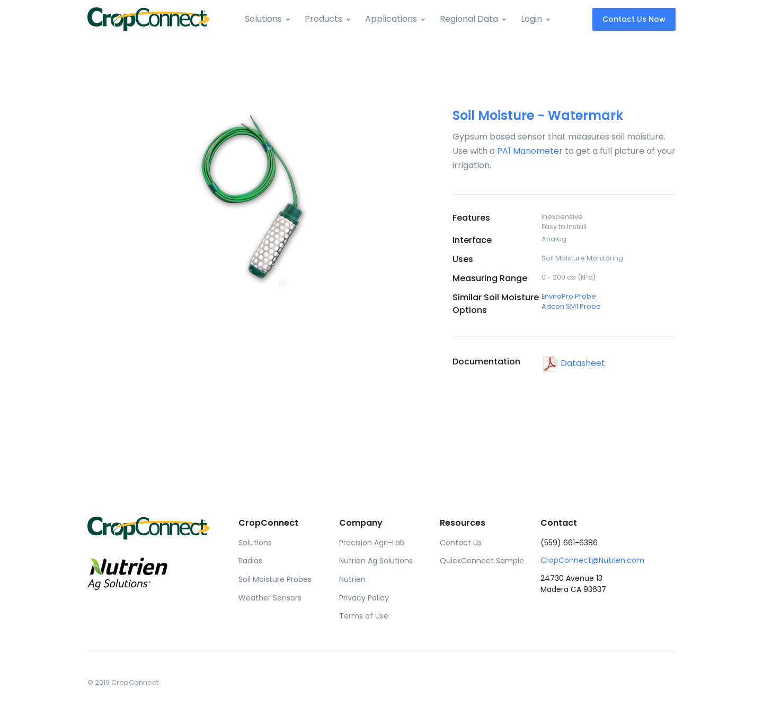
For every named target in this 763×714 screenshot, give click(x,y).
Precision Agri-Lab (372, 542)
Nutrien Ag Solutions (376, 560)
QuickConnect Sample (482, 560)
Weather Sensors (269, 598)
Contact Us (461, 542)
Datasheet (573, 363)
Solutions (263, 19)
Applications (391, 19)
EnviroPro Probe (569, 296)
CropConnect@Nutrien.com (592, 560)
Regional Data (469, 19)
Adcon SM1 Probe (571, 306)
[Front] (148, 18)
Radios (250, 560)
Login (531, 19)
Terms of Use (363, 616)
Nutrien (352, 579)
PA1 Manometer (530, 151)
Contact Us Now (634, 19)
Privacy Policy (364, 598)
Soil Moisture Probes (275, 579)
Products (323, 19)
